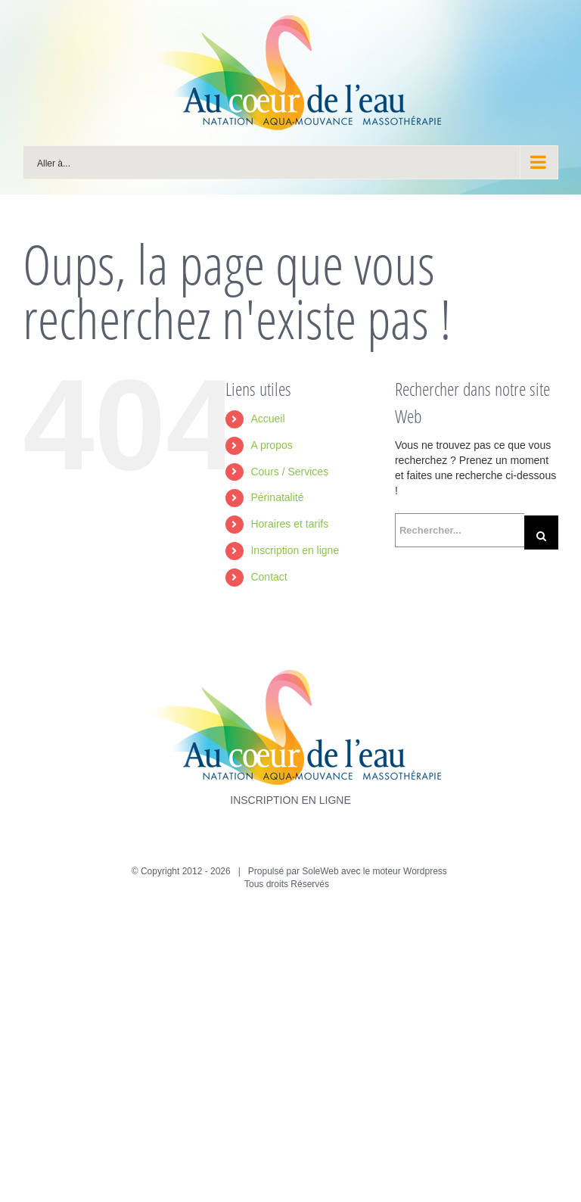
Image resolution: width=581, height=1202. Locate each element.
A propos (271, 445)
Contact (268, 577)
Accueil (267, 419)
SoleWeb (320, 871)
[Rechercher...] (459, 530)
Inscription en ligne (294, 550)
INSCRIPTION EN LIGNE (290, 800)
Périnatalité (276, 497)
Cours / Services (289, 472)
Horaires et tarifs (289, 524)
